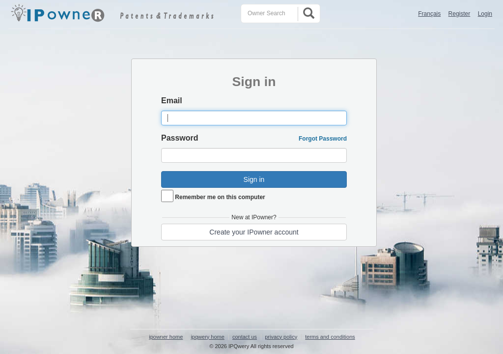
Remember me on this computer (220, 197)
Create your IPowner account (253, 232)
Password (179, 138)
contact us (244, 337)
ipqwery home (207, 337)
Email (171, 100)
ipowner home (166, 337)
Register (459, 13)
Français (429, 13)
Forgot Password (323, 138)
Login (485, 13)
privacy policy (281, 337)
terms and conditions (330, 337)
